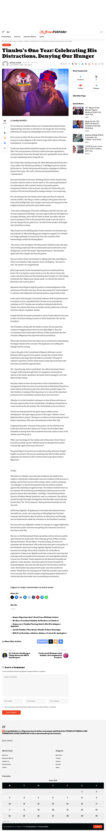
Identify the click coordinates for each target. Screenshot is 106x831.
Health (87, 153)
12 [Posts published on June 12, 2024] (38, 804)
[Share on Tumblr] (85, 64)
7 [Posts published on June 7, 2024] (67, 798)
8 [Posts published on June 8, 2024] (82, 798)
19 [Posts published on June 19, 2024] (38, 810)
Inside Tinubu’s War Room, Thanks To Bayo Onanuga (37, 630)
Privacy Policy (31, 826)
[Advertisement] (53, 15)
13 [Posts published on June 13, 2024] (53, 804)
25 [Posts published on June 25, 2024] (24, 816)
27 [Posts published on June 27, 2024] (53, 816)
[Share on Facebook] (69, 64)
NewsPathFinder (15, 62)
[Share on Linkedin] (82, 64)
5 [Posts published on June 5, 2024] (38, 798)
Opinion (7, 44)
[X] (96, 78)
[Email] (95, 64)
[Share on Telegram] (92, 64)
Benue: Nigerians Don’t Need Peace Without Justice (36, 617)
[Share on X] (72, 64)
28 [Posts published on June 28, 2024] (68, 816)
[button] (97, 826)
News (86, 117)
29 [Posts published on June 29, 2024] (82, 816)
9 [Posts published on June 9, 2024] (96, 798)
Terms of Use (43, 826)
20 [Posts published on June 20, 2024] (53, 810)
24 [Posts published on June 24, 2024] (10, 816)
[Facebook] (80, 78)
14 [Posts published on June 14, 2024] (67, 804)
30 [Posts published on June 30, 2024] (97, 816)
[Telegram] (96, 87)
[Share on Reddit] (89, 64)
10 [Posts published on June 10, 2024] (10, 804)
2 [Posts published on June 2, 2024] (96, 792)
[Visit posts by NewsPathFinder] (5, 64)
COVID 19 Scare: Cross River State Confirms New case (93, 148)
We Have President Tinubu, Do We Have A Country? (36, 621)
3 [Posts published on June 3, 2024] (9, 798)
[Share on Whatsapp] (79, 64)
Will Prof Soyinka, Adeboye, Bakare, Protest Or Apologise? (40, 633)
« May (4, 821)
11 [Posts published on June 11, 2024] (24, 804)
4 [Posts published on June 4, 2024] (24, 798)
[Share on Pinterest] (75, 64)
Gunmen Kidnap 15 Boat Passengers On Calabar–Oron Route (94, 137)
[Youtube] (80, 87)
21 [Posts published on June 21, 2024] (67, 810)
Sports (87, 131)
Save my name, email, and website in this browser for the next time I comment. (30, 707)
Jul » (8, 821)
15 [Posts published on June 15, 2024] (82, 804)
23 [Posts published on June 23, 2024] (96, 810)
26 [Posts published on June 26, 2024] (38, 816)
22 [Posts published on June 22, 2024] (82, 810)
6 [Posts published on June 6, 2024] (52, 798)
